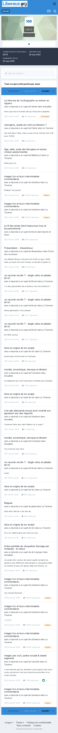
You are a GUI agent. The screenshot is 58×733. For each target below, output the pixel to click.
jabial (33, 506)
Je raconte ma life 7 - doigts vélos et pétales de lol (27, 276)
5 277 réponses (30, 291)
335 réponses (30, 570)
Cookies (37, 725)
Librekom (35, 182)
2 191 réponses (29, 385)
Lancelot (35, 661)
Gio (32, 351)
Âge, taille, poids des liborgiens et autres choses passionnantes (25, 150)
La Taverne (48, 128)
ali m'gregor (37, 552)
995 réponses (29, 516)
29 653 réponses (30, 195)
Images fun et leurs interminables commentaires (21, 177)
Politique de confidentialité (39, 722)
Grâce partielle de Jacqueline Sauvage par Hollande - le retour (26, 547)
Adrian (34, 106)
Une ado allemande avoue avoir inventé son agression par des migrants (27, 412)
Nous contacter (24, 725)
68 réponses (28, 267)
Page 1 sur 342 (30, 91)
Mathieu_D (36, 155)
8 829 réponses (30, 239)
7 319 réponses (31, 680)
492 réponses (29, 168)
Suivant (46, 91)
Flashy (34, 128)
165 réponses (29, 361)
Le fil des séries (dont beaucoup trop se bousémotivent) (25, 227)
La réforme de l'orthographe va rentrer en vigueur (26, 102)
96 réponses (28, 141)
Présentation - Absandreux (18, 248)
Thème (20, 722)
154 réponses (29, 116)
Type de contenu (14, 73)
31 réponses (28, 429)
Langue (9, 722)
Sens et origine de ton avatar (19, 348)
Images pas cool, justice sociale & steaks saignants (25, 657)
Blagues (8, 503)
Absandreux (37, 251)
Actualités (47, 106)
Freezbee (36, 373)
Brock (34, 232)
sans (6, 106)
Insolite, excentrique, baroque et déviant (25, 369)
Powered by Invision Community (29, 729)
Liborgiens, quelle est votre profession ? (25, 124)
